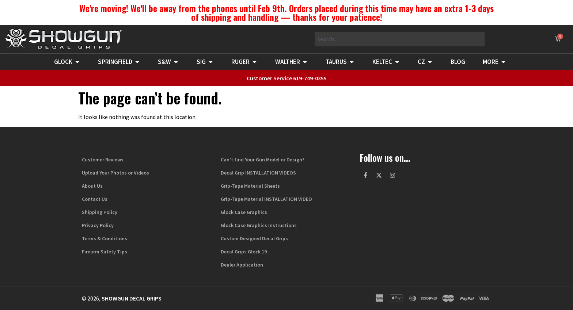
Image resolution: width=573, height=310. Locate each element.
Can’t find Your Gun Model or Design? (262, 159)
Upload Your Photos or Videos (115, 172)
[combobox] (399, 39)
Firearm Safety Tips (104, 251)
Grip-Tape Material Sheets (250, 186)
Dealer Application (242, 264)
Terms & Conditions (104, 238)
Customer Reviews (103, 159)
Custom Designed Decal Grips (254, 238)
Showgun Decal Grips (132, 298)
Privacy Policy (98, 225)
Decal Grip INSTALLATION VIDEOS (258, 172)
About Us (92, 186)
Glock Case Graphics (244, 212)
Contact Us (94, 199)
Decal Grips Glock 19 (244, 251)
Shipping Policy (99, 212)
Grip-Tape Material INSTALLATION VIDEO (266, 199)
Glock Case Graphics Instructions (259, 225)
